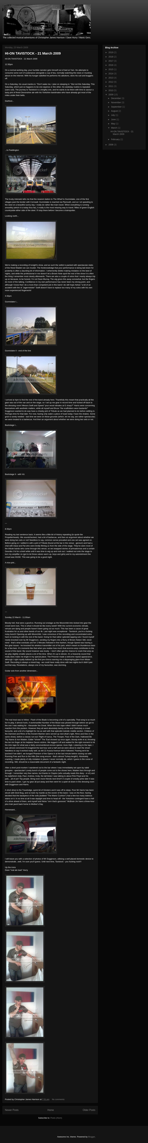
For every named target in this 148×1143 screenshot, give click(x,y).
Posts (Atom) (56, 1118)
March (114, 128)
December (116, 98)
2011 (111, 86)
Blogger (91, 1137)
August (114, 111)
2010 (111, 90)
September (116, 107)
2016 (111, 65)
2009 (111, 94)
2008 (111, 144)
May (113, 123)
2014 (111, 73)
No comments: (58, 1099)
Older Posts (89, 1110)
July (113, 115)
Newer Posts (11, 1110)
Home (50, 1110)
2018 (111, 56)
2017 (111, 61)
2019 (111, 52)
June (113, 119)
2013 (111, 77)
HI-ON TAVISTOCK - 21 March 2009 (33, 53)
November (116, 102)
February (115, 139)
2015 (111, 69)
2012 (111, 82)
